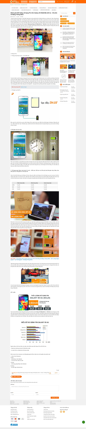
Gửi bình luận (55, 397)
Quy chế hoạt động (30, 411)
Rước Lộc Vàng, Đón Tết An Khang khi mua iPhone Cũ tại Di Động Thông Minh (71, 81)
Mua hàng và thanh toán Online (49, 411)
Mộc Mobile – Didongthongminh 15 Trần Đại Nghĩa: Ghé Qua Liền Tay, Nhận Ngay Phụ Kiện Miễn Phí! (63, 71)
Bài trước (50, 373)
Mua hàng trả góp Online (48, 412)
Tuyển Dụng (46, 409)
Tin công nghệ (15, 7)
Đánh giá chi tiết (23, 7)
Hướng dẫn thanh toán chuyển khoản (50, 417)
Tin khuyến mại (43, 7)
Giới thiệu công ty (14, 409)
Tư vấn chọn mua (33, 7)
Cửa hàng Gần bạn (67, 2)
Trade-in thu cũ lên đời (31, 419)
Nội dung (12, 384)
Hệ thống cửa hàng (14, 411)
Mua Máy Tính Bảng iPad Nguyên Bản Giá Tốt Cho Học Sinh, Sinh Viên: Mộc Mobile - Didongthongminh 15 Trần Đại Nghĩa (71, 71)
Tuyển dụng (29, 414)
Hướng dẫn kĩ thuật (63, 7)
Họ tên (12, 392)
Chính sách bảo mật (14, 412)
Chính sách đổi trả (30, 409)
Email (37, 392)
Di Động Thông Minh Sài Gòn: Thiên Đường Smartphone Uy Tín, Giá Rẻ (67, 61)
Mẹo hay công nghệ (52, 7)
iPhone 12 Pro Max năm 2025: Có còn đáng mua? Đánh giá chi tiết (63, 81)
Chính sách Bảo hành (30, 412)
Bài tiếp (56, 373)
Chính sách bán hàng (44, 9)
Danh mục (24, 1)
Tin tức (28, 417)
